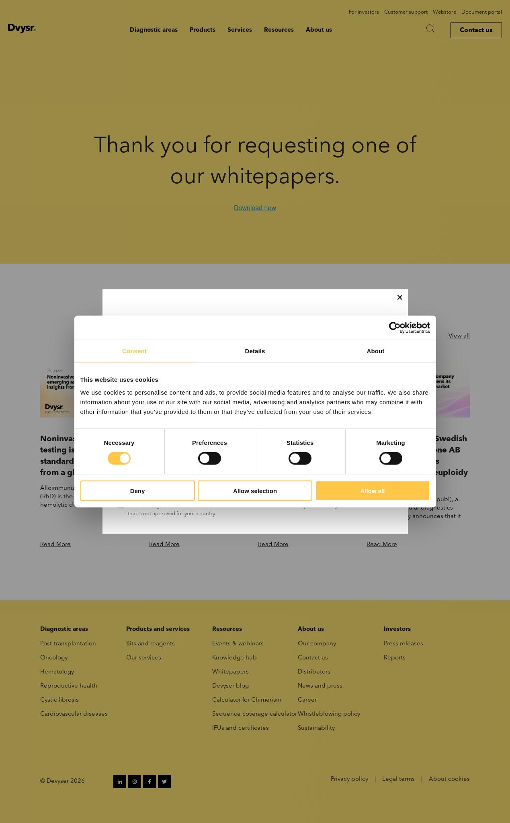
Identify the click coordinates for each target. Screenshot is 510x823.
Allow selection (255, 490)
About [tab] (376, 351)
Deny (137, 490)
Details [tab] (255, 351)
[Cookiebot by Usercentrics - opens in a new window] (395, 328)
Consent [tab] (134, 351)
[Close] (400, 297)
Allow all (372, 490)
